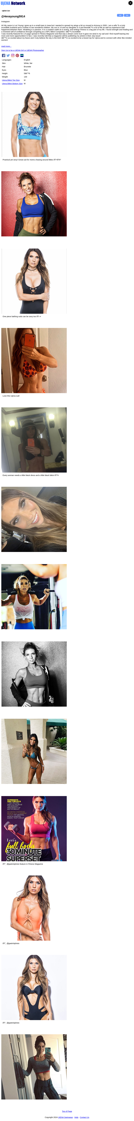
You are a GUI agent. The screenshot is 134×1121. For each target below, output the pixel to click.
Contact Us (84, 1117)
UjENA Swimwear (65, 1117)
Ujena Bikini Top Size (11, 80)
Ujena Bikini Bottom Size (12, 84)
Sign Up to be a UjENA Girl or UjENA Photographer (22, 50)
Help (76, 1117)
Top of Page (67, 1111)
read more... (6, 46)
